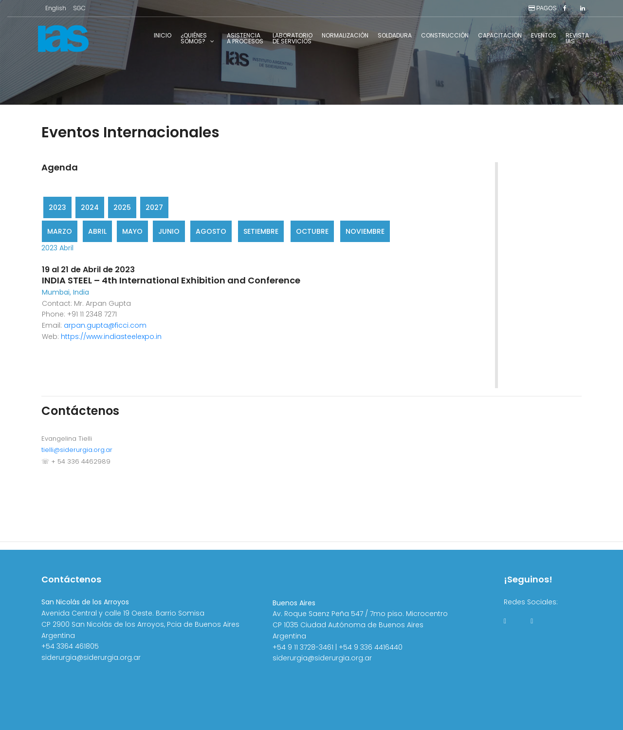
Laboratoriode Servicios (292, 38)
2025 (122, 207)
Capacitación (500, 35)
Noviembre (365, 231)
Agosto (211, 231)
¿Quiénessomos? (194, 38)
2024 (90, 207)
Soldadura (395, 35)
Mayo (132, 231)
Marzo (59, 231)
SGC (79, 8)
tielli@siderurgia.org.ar (76, 449)
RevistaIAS (577, 38)
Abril (97, 231)
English (55, 8)
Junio (169, 231)
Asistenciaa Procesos (245, 38)
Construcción (445, 35)
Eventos (543, 35)
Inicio (162, 35)
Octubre (312, 231)
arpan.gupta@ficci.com (105, 325)
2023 (57, 207)
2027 (154, 207)
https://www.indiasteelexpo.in (111, 336)
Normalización (345, 35)
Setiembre (260, 231)
